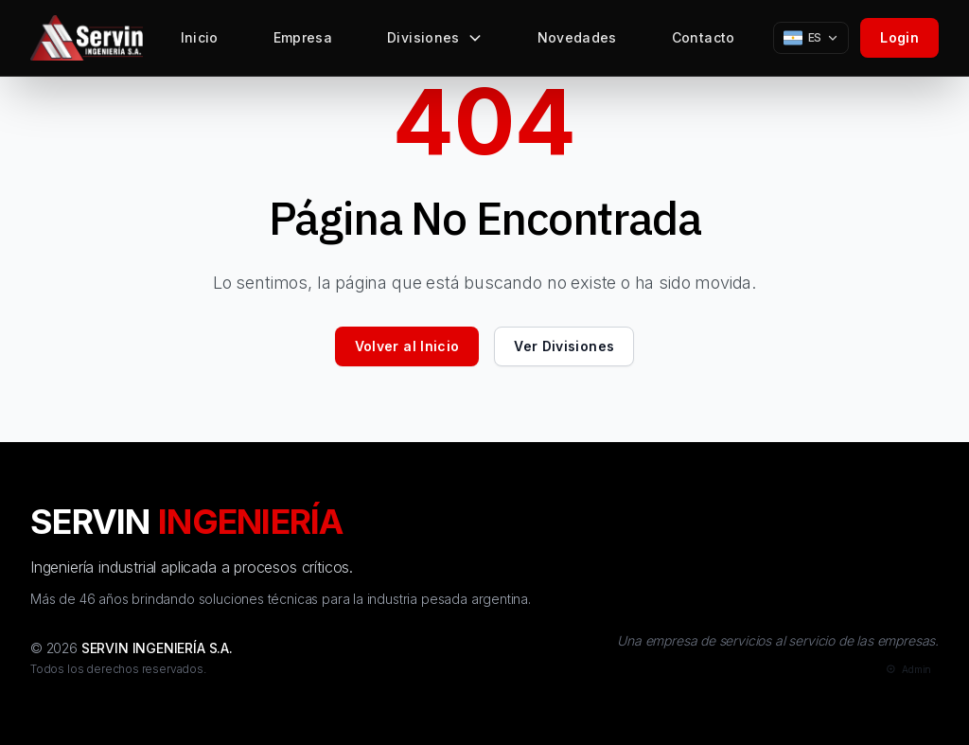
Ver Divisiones (564, 346)
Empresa (302, 42)
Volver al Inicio (407, 346)
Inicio (200, 42)
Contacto (703, 42)
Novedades (577, 42)
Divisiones (435, 42)
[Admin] (907, 670)
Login (899, 37)
